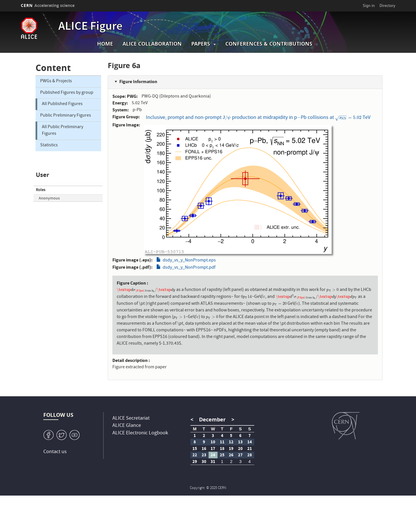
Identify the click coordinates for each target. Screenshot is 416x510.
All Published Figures (62, 104)
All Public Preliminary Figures (62, 130)
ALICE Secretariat (131, 419)
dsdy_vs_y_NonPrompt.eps (189, 260)
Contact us (55, 452)
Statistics (49, 145)
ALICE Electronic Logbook (140, 433)
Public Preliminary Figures (65, 115)
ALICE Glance (126, 426)
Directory (387, 5)
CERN (48, 5)
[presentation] (227, 118)
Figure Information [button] (138, 82)
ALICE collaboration (152, 43)
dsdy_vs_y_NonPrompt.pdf (189, 267)
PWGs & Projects (56, 81)
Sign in (369, 5)
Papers (200, 43)
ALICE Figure (90, 27)
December (212, 419)
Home (105, 43)
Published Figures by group (66, 92)
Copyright (197, 488)
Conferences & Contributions (268, 43)
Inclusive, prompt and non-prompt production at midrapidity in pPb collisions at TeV (258, 117)
